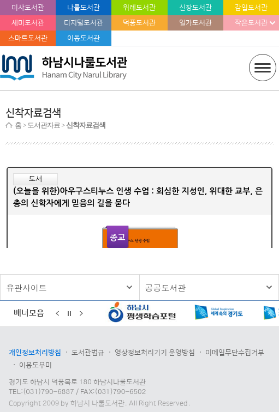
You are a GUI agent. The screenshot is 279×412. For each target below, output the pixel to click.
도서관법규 (88, 352)
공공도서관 (165, 287)
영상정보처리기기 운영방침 (155, 352)
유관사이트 (26, 287)
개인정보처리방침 (35, 352)
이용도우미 (35, 365)
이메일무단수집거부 (234, 352)
